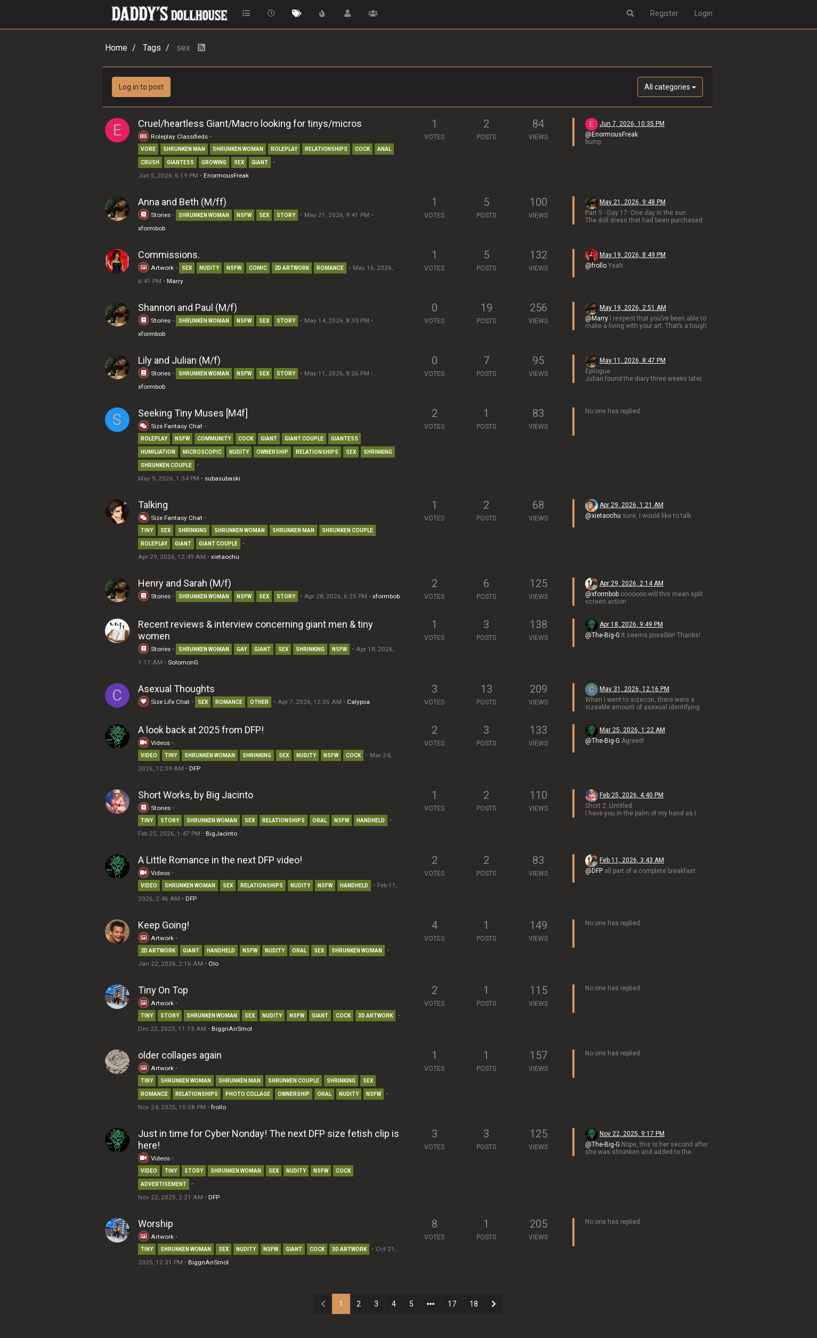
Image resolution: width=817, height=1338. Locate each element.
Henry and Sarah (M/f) (184, 583)
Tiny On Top (163, 990)
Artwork (156, 267)
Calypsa (358, 702)
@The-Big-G (602, 635)
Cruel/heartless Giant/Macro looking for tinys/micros (250, 123)
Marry (175, 281)
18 (474, 1304)
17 (452, 1304)
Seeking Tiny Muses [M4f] (193, 413)
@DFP (594, 871)
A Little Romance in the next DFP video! (220, 860)
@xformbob (602, 594)
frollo (218, 1107)
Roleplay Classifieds (173, 136)
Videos (154, 743)
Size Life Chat (164, 702)
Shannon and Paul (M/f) (187, 307)
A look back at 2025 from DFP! (201, 729)
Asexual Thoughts (176, 688)
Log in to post (141, 87)
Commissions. (169, 254)
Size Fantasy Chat (171, 426)
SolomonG (183, 662)
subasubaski (222, 478)
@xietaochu (603, 515)
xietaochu (225, 556)
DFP (194, 768)
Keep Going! (163, 925)
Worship (155, 1223)
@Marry (596, 318)
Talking (153, 504)
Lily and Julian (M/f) (179, 360)
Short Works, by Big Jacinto (195, 794)
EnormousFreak (226, 175)
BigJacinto (221, 833)
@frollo (595, 265)
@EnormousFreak (611, 134)
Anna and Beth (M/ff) (182, 201)
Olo (213, 963)
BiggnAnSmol (232, 1028)
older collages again (180, 1055)
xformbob (151, 228)
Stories (154, 215)
